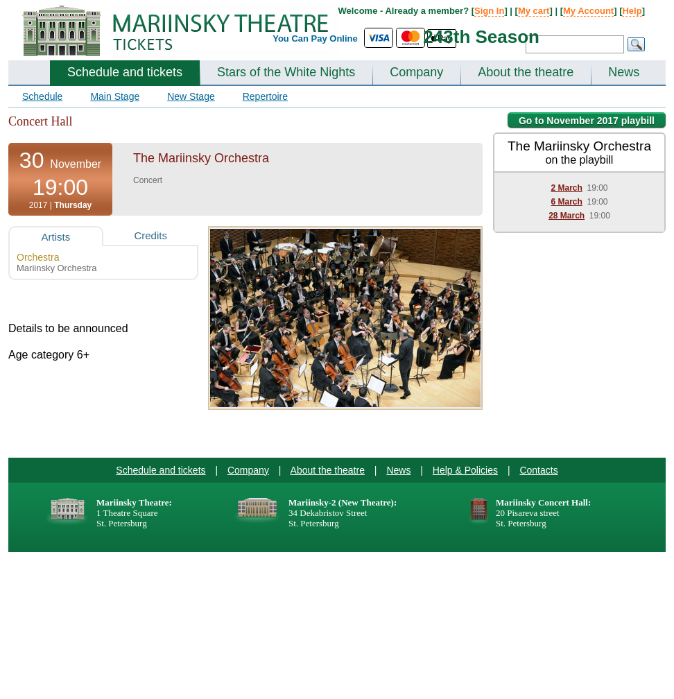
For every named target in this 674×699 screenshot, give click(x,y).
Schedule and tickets (124, 72)
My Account (588, 11)
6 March (566, 202)
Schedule (42, 96)
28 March (566, 216)
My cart (534, 11)
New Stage (190, 96)
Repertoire (265, 96)
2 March (566, 188)
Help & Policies (465, 470)
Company (416, 72)
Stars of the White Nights (286, 72)
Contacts (538, 470)
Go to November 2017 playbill (587, 120)
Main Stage (114, 96)
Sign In (489, 11)
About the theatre (525, 72)
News (623, 72)
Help (631, 11)
